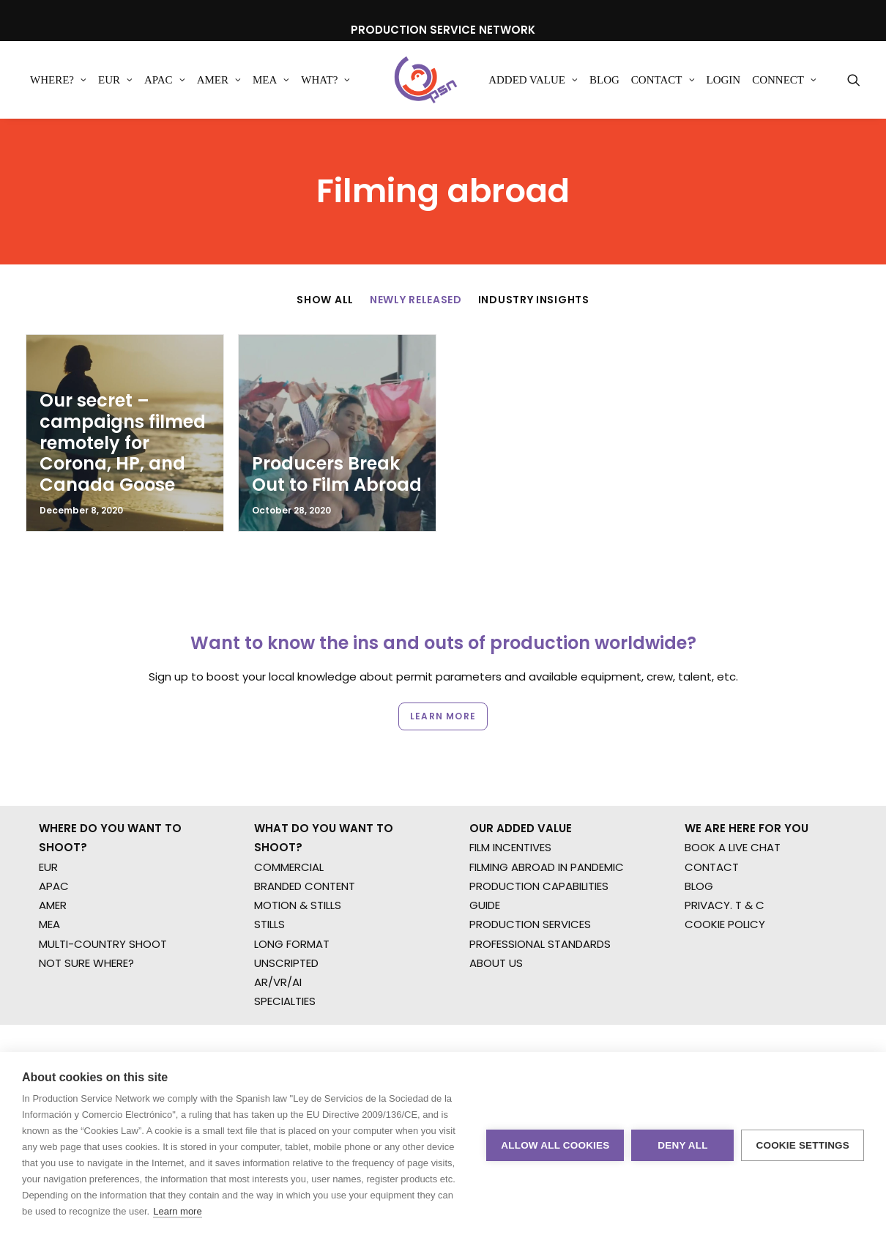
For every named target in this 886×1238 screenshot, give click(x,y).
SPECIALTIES (285, 944)
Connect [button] (784, 80)
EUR (115, 80)
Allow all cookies (555, 1145)
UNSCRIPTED (286, 905)
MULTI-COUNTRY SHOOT (103, 886)
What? (325, 80)
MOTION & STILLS (297, 848)
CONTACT (712, 810)
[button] (853, 80)
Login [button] (724, 80)
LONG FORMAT (292, 886)
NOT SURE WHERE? (86, 905)
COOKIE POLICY (725, 867)
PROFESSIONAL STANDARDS (540, 886)
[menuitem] (58, 80)
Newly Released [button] (416, 299)
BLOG (699, 829)
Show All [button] (325, 299)
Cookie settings (802, 1145)
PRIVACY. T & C (724, 848)
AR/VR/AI (278, 925)
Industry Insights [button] (533, 299)
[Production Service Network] (425, 79)
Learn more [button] (442, 666)
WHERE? (58, 80)
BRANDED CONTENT (304, 829)
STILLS (269, 867)
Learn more (177, 1211)
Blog (604, 80)
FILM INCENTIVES (510, 790)
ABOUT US (496, 905)
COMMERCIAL (289, 810)
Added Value (533, 80)
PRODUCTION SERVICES (530, 867)
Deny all (682, 1145)
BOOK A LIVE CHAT (733, 790)
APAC (164, 80)
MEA (271, 80)
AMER (219, 80)
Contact (663, 80)
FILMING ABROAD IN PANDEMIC (546, 810)
